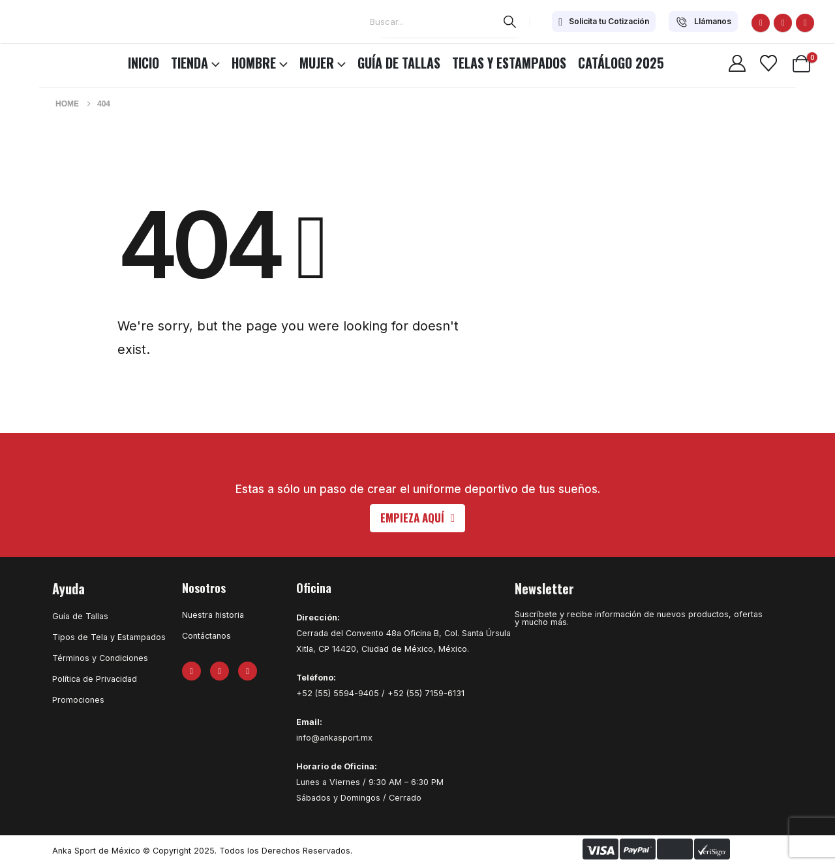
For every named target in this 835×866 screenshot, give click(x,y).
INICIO (143, 62)
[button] (417, 518)
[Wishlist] (768, 63)
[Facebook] (761, 23)
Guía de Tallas (398, 62)
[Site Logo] (46, 60)
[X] (783, 23)
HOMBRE (254, 62)
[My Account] (737, 63)
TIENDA (189, 62)
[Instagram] (805, 23)
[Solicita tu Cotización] (603, 21)
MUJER (316, 62)
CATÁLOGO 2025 (621, 62)
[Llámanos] (703, 21)
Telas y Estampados (509, 62)
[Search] (510, 21)
